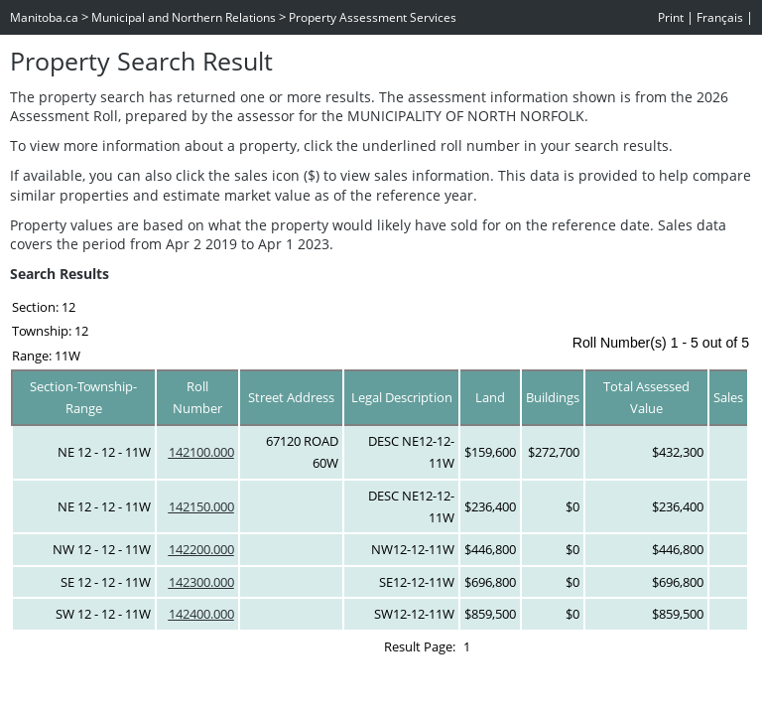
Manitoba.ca (44, 17)
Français (720, 17)
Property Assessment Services (372, 17)
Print (671, 17)
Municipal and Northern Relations (183, 17)
